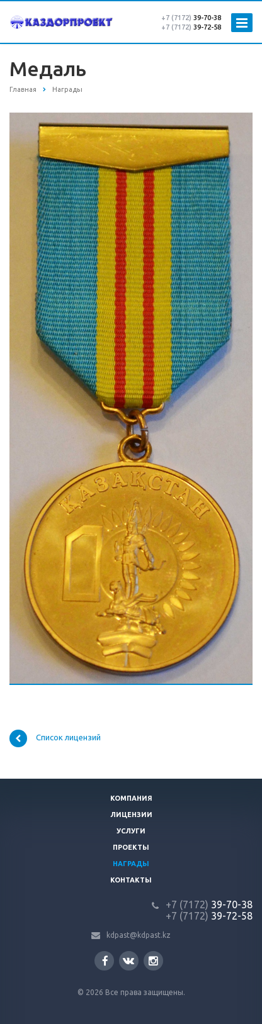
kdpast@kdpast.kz (138, 935)
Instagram (153, 960)
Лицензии (131, 814)
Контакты (131, 880)
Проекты (131, 847)
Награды (131, 863)
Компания (131, 798)
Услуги (131, 831)
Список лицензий (55, 738)
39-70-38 (191, 17)
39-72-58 (191, 27)
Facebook (105, 960)
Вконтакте (128, 960)
